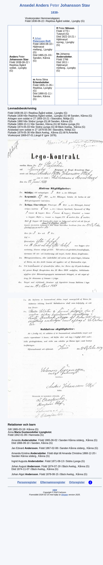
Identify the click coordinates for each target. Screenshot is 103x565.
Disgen (64, 494)
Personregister (26, 482)
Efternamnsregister (52, 482)
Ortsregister (77, 482)
